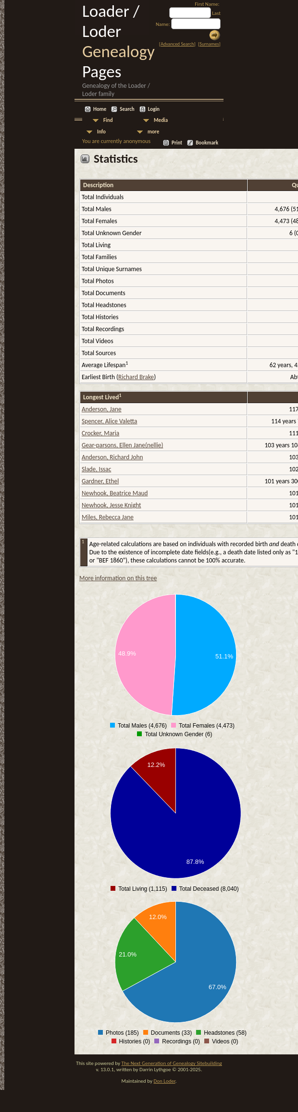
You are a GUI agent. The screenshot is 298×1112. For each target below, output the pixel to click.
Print (177, 143)
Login (154, 109)
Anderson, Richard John (112, 457)
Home (99, 109)
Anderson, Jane (102, 409)
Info (101, 132)
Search (127, 109)
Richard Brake (136, 377)
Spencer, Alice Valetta (109, 421)
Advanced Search (177, 44)
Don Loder (164, 1081)
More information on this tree (118, 578)
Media (161, 120)
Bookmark (207, 143)
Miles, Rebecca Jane (108, 517)
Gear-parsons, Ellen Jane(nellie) (122, 445)
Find (108, 120)
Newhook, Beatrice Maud (115, 493)
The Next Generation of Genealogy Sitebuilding (172, 1063)
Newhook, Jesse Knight (111, 505)
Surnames (209, 44)
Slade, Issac (96, 469)
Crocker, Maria (100, 433)
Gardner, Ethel (100, 481)
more (153, 132)
